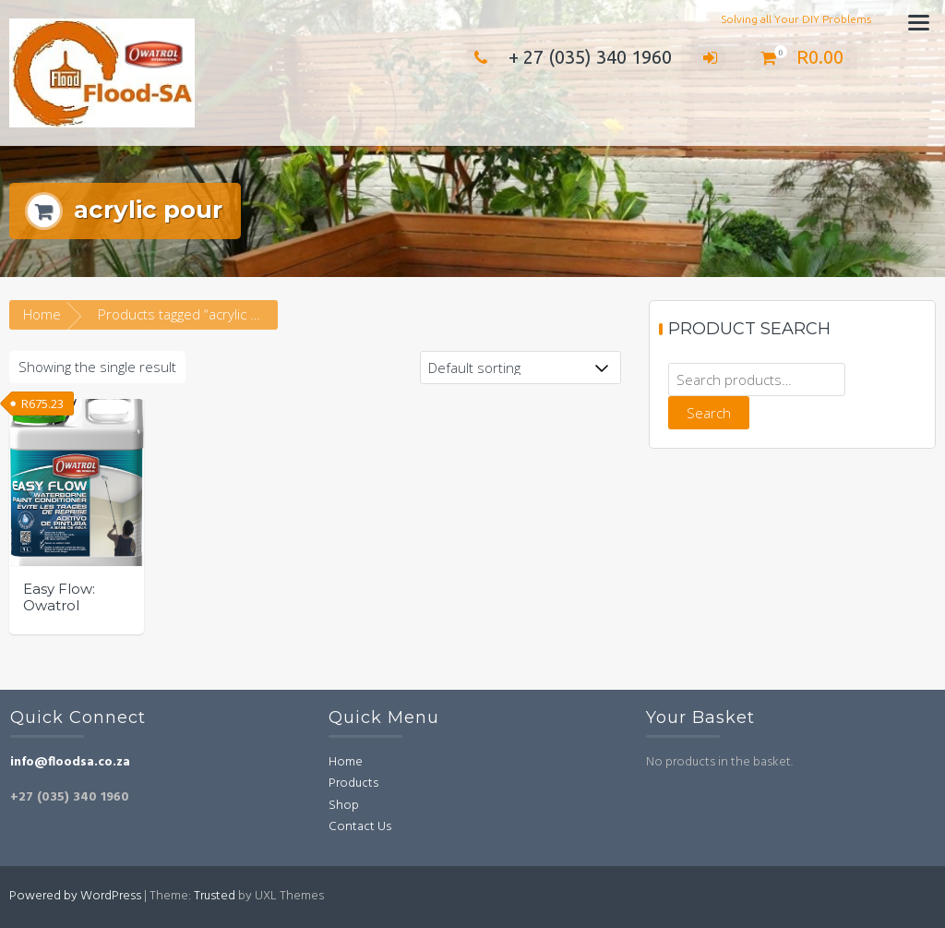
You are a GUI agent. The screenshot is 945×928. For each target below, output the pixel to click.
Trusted (214, 896)
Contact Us (360, 827)
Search (709, 413)
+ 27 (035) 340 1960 (568, 56)
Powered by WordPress (75, 896)
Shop (344, 805)
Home (42, 314)
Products (353, 783)
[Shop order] (520, 367)
